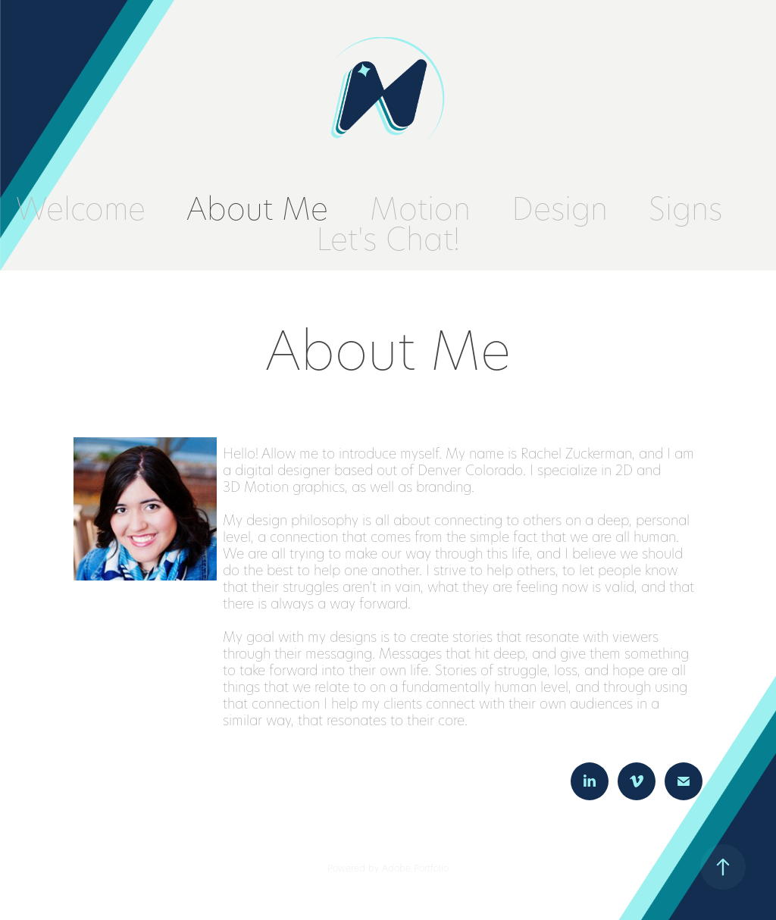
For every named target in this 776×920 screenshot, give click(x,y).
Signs (685, 207)
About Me (257, 207)
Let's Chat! (388, 238)
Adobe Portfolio (415, 868)
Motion (420, 207)
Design (560, 207)
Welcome (81, 207)
